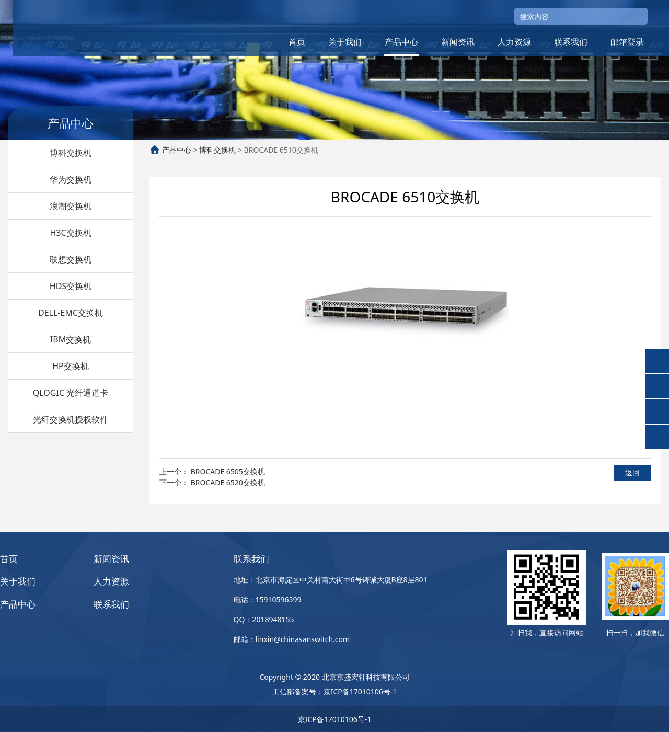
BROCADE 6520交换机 (228, 482)
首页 (297, 42)
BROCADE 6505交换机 (228, 471)
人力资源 (514, 42)
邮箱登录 (627, 42)
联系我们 (570, 42)
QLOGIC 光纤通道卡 (70, 392)
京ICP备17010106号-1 (360, 691)
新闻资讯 (458, 42)
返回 (632, 472)
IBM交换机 (70, 339)
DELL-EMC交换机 (70, 312)
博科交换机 (70, 152)
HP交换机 (70, 366)
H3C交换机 (70, 232)
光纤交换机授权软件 (70, 419)
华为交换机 (70, 179)
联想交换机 (70, 259)
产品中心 (401, 42)
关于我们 (345, 42)
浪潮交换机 (70, 206)
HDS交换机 (70, 286)
